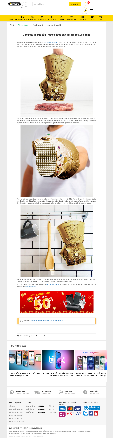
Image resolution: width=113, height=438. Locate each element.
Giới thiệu (12, 406)
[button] (12, 360)
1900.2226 (41, 406)
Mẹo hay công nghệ (54, 25)
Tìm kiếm (74, 4)
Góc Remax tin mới (39, 336)
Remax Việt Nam (30, 286)
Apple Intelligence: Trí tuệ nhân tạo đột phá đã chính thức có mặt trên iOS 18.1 (91, 375)
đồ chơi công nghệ (51, 42)
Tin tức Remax (23, 25)
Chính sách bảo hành (16, 412)
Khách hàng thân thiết (16, 415)
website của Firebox (52, 284)
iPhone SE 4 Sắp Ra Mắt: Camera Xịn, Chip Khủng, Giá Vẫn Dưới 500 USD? (58, 375)
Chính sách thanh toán (16, 421)
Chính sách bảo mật (15, 418)
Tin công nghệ (38, 25)
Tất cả (12, 25)
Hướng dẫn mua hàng (16, 409)
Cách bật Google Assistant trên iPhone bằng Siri (47, 320)
